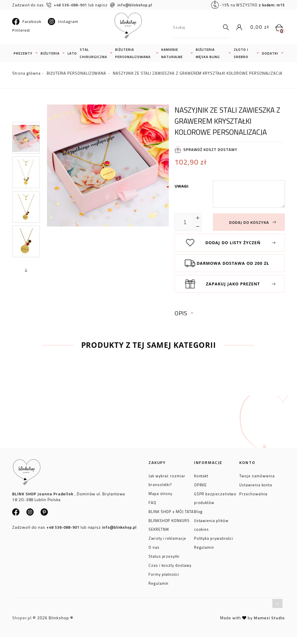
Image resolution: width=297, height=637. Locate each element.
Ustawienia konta (255, 484)
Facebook (26, 21)
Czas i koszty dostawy (169, 564)
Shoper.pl (22, 618)
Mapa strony (160, 492)
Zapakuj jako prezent (233, 284)
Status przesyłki (164, 555)
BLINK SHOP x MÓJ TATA (171, 510)
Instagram (63, 21)
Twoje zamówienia (257, 475)
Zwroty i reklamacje (167, 537)
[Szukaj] (224, 27)
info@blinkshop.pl (131, 5)
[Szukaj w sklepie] (196, 27)
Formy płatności (163, 573)
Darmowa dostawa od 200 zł (233, 263)
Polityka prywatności (213, 537)
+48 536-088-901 (66, 5)
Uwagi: (182, 186)
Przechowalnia (253, 493)
